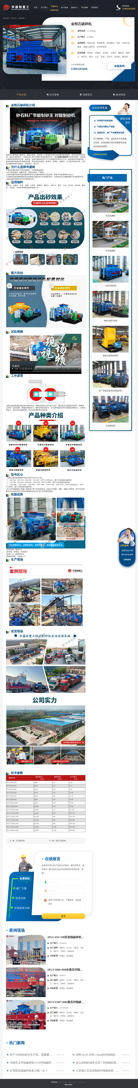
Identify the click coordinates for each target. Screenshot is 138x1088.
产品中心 (54, 6)
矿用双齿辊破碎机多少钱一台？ (23, 1071)
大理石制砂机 (110, 286)
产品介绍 (21, 94)
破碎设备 (22, 18)
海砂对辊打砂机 (110, 321)
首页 (36, 7)
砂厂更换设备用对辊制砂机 (110, 391)
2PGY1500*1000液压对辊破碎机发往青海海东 (66, 1002)
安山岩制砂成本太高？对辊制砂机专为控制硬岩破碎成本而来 (98, 1063)
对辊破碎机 (76, 1085)
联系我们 (94, 7)
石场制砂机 (110, 426)
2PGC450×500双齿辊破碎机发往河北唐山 (66, 937)
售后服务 (84, 7)
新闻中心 (74, 7)
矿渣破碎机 (20, 841)
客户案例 (64, 7)
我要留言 (87, 94)
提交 (63, 916)
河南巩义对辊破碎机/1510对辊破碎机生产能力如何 (31, 1063)
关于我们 (44, 7)
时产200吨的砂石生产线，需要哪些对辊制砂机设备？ (32, 1055)
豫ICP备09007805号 (58, 1085)
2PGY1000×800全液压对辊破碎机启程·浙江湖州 (66, 969)
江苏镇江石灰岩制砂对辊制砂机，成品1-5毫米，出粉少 (98, 1071)
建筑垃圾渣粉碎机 (110, 356)
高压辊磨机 (110, 216)
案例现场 (120, 94)
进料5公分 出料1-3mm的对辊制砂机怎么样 (94, 1055)
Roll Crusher (63, 1082)
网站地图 (84, 1085)
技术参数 (54, 94)
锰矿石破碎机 (61, 841)
